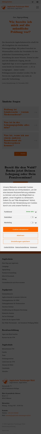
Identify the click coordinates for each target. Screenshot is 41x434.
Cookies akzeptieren (20, 229)
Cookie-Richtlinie (9, 247)
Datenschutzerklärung (22, 247)
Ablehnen (20, 235)
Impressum (33, 247)
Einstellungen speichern (20, 241)
